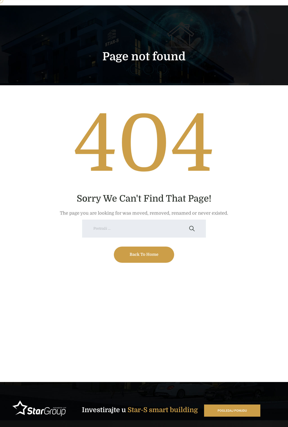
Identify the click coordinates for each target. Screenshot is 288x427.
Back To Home (144, 254)
